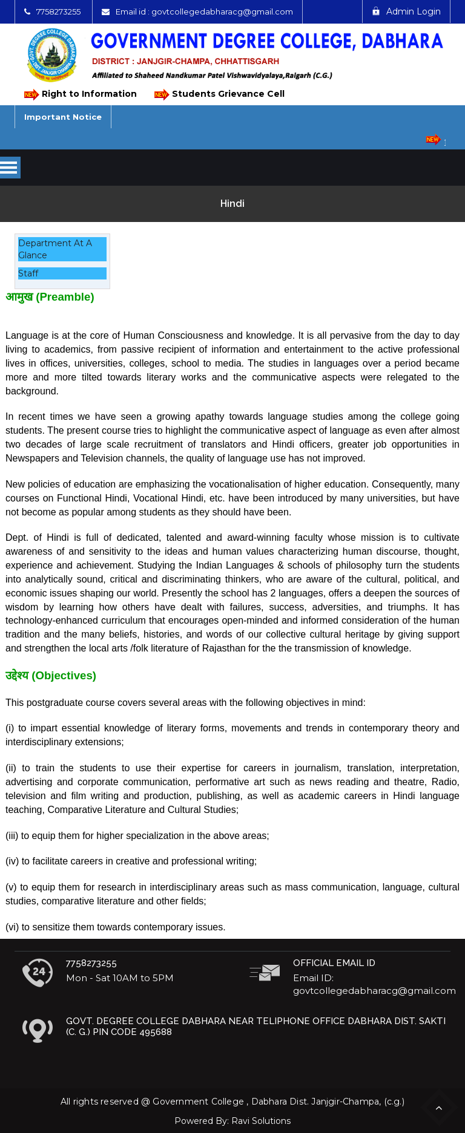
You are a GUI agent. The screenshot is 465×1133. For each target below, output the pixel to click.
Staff (28, 273)
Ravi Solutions (261, 1120)
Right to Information (79, 94)
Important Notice (63, 117)
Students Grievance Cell (219, 94)
